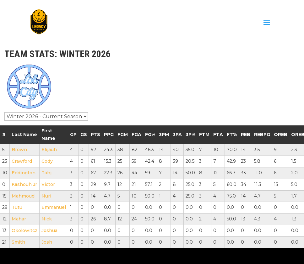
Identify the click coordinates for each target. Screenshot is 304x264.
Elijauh (49, 149)
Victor (48, 184)
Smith (18, 242)
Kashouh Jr (24, 184)
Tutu (17, 207)
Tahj (46, 173)
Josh (46, 242)
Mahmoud (23, 196)
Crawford (22, 161)
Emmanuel (53, 207)
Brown (19, 149)
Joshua (49, 230)
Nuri (46, 196)
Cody (47, 161)
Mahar (19, 219)
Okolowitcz (24, 230)
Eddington (23, 173)
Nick (46, 219)
